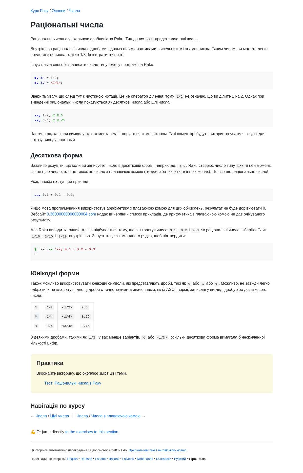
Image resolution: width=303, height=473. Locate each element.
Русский (180, 459)
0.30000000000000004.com (71, 214)
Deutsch (86, 459)
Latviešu (128, 459)
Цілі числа (59, 416)
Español (100, 459)
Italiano (114, 459)
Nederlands (145, 459)
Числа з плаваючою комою (115, 416)
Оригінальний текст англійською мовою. (157, 450)
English (72, 459)
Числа (74, 11)
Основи (59, 11)
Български (163, 459)
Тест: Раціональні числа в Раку (72, 383)
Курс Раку (40, 11)
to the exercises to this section (91, 432)
